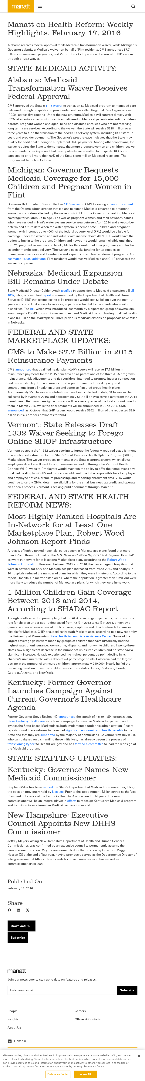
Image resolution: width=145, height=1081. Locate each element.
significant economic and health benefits (94, 730)
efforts (71, 801)
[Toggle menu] (40, 6)
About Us (14, 1027)
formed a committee (89, 744)
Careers (80, 1011)
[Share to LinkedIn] (21, 910)
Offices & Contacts (88, 1019)
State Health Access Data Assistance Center (80, 636)
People (12, 1011)
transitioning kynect (21, 744)
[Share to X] (30, 910)
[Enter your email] (62, 990)
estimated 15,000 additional (27, 259)
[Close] (139, 1059)
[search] (133, 6)
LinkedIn (17, 1041)
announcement (122, 204)
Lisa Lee (58, 792)
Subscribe (18, 937)
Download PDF (21, 926)
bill (32, 309)
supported (47, 735)
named (48, 787)
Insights (13, 1019)
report (46, 295)
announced (23, 369)
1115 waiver (54, 105)
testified (66, 290)
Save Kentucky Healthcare (26, 721)
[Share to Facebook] (12, 910)
